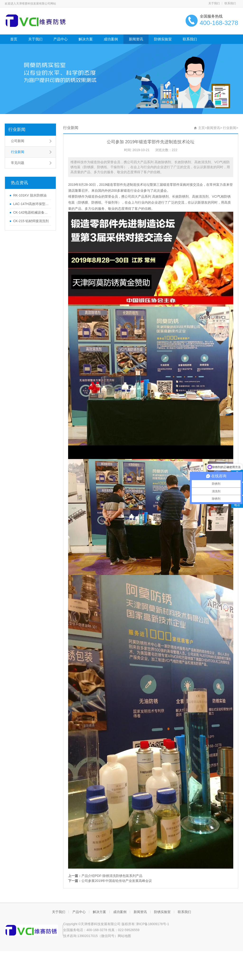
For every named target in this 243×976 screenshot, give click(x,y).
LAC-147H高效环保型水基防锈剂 (31, 204)
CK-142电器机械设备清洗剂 (31, 212)
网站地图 (124, 936)
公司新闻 (17, 141)
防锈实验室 (163, 39)
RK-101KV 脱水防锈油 (29, 195)
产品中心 (60, 39)
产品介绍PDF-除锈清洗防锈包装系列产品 (111, 876)
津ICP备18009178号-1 (152, 924)
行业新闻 (16, 129)
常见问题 (17, 163)
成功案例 (111, 39)
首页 (13, 39)
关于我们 (214, 3)
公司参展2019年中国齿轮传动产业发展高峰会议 (116, 881)
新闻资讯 (136, 39)
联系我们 (230, 3)
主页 (201, 128)
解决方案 (86, 39)
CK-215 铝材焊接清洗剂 (30, 221)
